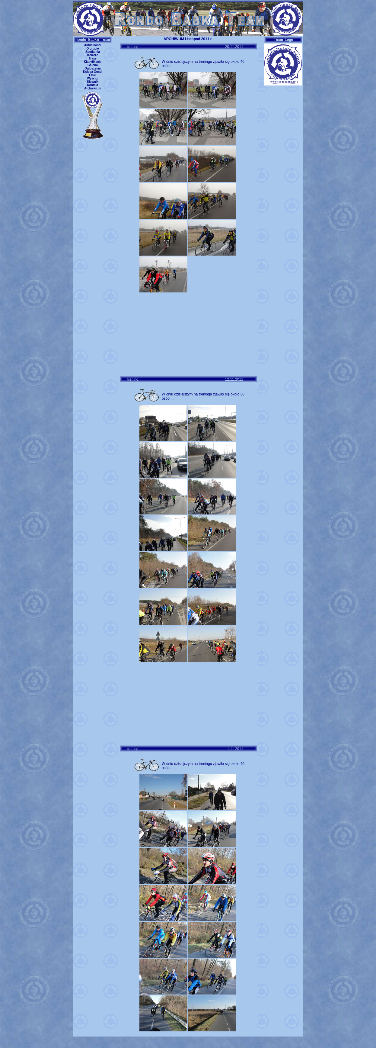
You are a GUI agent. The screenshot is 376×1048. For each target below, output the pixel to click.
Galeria (93, 65)
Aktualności (92, 45)
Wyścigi (92, 78)
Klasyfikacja (92, 61)
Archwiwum (92, 88)
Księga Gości (92, 71)
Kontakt (92, 85)
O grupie (92, 48)
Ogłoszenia (92, 68)
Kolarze (92, 55)
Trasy (93, 58)
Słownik (92, 81)
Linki (92, 75)
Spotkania (92, 51)
